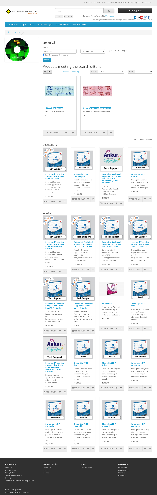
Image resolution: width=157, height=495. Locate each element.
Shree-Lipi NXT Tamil (81, 364)
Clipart (23, 24)
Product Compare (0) (71, 72)
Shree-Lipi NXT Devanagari (81, 175)
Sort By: (94, 71)
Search (17, 32)
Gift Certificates (86, 468)
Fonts (32, 24)
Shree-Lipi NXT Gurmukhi (81, 425)
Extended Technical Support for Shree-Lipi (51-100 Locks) (83, 244)
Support (8, 478)
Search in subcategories (119, 50)
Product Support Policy (13, 475)
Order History (123, 470)
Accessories (13, 24)
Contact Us (47, 468)
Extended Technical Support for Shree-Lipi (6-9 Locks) (83, 305)
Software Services (62, 24)
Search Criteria (48, 47)
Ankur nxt (107, 303)
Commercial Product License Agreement (19, 481)
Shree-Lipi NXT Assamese (137, 425)
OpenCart (17, 490)
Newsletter (122, 475)
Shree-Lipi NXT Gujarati (137, 175)
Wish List (121, 473)
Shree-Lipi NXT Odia (109, 364)
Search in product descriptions (55, 55)
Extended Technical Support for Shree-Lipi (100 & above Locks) (54, 245)
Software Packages (45, 24)
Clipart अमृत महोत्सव (53, 108)
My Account (122, 468)
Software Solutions (79, 24)
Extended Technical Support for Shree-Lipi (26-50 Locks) (111, 244)
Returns (45, 470)
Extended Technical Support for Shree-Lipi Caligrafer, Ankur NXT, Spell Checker (111, 178)
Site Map (46, 473)
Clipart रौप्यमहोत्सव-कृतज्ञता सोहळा (97, 108)
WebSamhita (109, 16)
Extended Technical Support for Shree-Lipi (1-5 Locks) (54, 176)
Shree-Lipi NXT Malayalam (137, 364)
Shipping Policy (10, 470)
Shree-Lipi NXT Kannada (52, 425)
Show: (131, 71)
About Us (8, 468)
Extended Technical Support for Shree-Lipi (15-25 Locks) (139, 244)
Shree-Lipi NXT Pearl (137, 304)
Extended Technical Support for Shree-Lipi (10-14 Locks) (54, 305)
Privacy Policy (10, 473)
